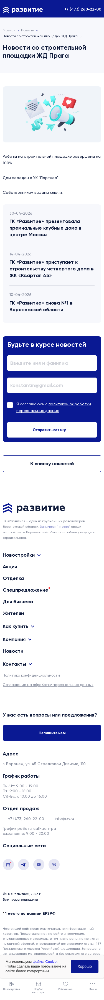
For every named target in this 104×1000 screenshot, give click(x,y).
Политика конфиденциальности (31, 675)
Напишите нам (52, 732)
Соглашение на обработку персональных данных (48, 685)
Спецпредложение (25, 590)
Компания (14, 639)
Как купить (15, 626)
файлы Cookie (45, 961)
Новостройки (19, 555)
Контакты (14, 664)
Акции (10, 567)
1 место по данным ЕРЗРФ (30, 913)
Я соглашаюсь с (53, 407)
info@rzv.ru (64, 818)
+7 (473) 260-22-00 (82, 9)
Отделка (13, 578)
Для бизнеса (18, 602)
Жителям (13, 613)
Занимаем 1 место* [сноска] (55, 527)
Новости (13, 651)
